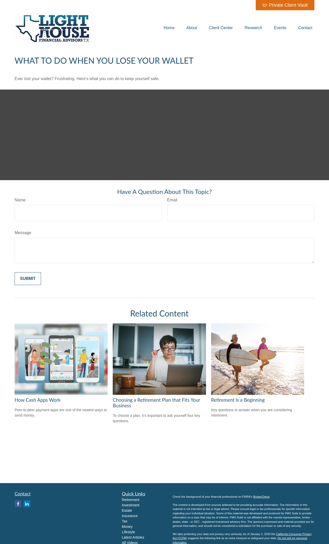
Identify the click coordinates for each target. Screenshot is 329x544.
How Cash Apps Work (37, 400)
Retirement (130, 500)
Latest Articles (133, 537)
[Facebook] (18, 503)
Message (23, 233)
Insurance (130, 516)
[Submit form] (28, 278)
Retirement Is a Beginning (238, 400)
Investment (130, 505)
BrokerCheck (261, 496)
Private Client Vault (285, 5)
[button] (169, 27)
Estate (127, 510)
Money (127, 527)
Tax (125, 521)
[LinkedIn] (27, 503)
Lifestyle (128, 532)
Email (172, 200)
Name (20, 200)
